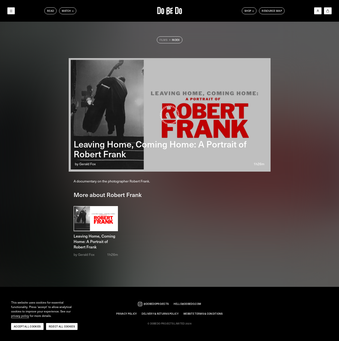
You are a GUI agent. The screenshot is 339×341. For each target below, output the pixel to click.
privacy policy (20, 316)
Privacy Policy (126, 313)
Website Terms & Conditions (203, 313)
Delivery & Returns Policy (160, 313)
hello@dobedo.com (187, 304)
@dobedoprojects (153, 304)
